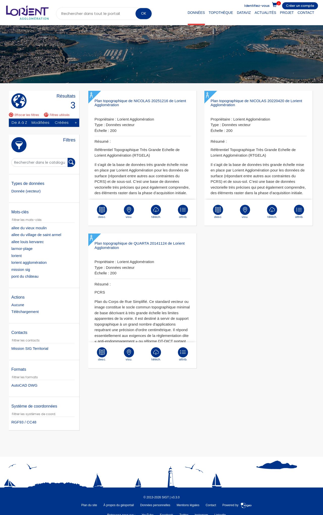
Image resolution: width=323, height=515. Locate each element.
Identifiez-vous (257, 5)
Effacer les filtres (24, 115)
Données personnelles (155, 505)
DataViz (244, 13)
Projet (287, 13)
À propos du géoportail (118, 505)
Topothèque (221, 13)
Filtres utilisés (57, 115)
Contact (306, 13)
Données (196, 13)
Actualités (265, 13)
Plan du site (89, 505)
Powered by (237, 505)
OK (143, 13)
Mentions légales (188, 505)
